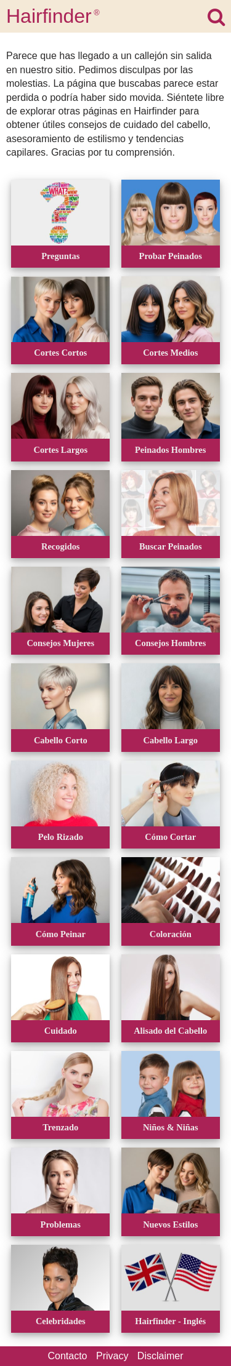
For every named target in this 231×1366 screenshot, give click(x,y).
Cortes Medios (170, 352)
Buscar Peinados (170, 546)
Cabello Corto (60, 740)
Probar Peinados (170, 256)
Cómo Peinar (61, 934)
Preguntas (60, 256)
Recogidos (60, 546)
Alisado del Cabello (170, 1031)
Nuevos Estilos (170, 1224)
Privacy (112, 1356)
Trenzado (60, 1127)
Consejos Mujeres (60, 643)
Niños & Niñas (170, 1127)
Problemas (61, 1224)
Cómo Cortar (170, 837)
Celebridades (61, 1321)
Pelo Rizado (60, 837)
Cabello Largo (171, 740)
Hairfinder (53, 16)
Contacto (67, 1356)
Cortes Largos (61, 450)
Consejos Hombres (170, 643)
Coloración (171, 934)
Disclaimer (160, 1356)
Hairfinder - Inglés (170, 1321)
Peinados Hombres (170, 450)
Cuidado (60, 1031)
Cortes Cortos (60, 352)
